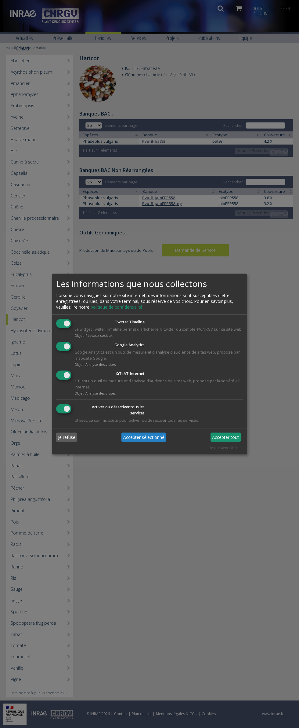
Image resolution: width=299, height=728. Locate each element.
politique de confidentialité (116, 307)
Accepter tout (225, 437)
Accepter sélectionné (143, 437)
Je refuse (66, 437)
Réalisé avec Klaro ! (224, 448)
